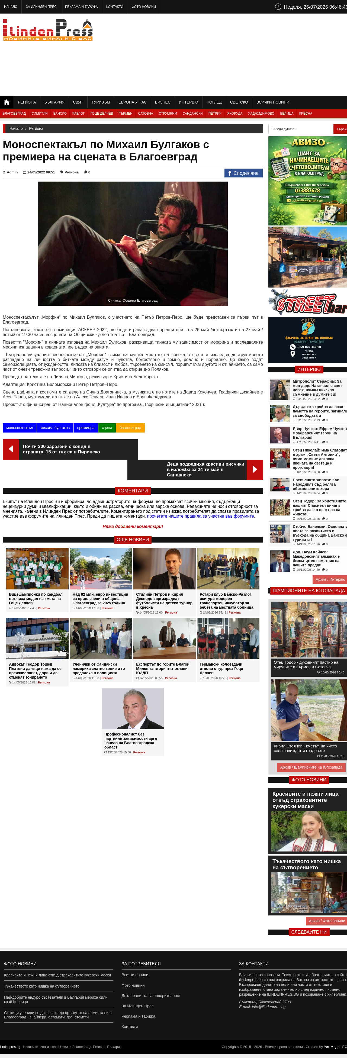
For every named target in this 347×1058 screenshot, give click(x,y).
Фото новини (143, 7)
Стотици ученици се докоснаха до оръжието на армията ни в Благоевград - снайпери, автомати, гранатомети (57, 1015)
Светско (239, 102)
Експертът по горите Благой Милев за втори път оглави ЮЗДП (162, 648)
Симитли (39, 113)
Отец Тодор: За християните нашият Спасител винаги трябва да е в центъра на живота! (319, 507)
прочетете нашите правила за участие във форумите (200, 495)
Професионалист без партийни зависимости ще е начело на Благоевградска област (130, 720)
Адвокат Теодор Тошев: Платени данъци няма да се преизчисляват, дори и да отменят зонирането (35, 650)
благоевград (130, 427)
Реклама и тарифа (81, 7)
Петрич (215, 113)
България (54, 102)
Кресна (305, 113)
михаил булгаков (55, 427)
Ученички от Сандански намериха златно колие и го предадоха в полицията (99, 648)
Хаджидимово (261, 113)
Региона (27, 102)
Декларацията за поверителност (150, 997)
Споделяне (244, 173)
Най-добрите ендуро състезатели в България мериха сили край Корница (55, 999)
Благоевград (14, 113)
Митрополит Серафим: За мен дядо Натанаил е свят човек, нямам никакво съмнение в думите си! (317, 387)
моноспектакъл (19, 427)
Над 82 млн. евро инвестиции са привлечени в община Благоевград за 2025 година (100, 578)
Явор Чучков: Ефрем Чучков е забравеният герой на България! (320, 433)
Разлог (78, 113)
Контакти (114, 7)
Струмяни (168, 113)
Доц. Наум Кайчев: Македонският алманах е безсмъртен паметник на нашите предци (316, 558)
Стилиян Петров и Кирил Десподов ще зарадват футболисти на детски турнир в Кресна (164, 580)
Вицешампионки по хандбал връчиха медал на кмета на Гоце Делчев (36, 578)
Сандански (193, 113)
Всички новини (272, 102)
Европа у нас (132, 102)
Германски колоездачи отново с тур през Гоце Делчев (221, 648)
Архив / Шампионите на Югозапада (311, 767)
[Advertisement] (252, 54)
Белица (286, 113)
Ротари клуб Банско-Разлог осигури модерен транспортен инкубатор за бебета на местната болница (226, 580)
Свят (78, 102)
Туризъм (101, 102)
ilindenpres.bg (10, 1051)
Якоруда (234, 113)
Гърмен (126, 113)
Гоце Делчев (102, 113)
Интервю (188, 102)
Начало (10, 7)
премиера (85, 427)
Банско (60, 113)
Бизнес (163, 102)
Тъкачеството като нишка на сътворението (41, 986)
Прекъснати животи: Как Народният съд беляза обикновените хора (316, 484)
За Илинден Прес (41, 7)
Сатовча (145, 113)
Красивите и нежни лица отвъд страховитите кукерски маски (57, 975)
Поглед (214, 102)
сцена (107, 427)
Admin (10, 172)
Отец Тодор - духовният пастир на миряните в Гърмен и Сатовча (306, 664)
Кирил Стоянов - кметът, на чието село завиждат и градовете (305, 748)
